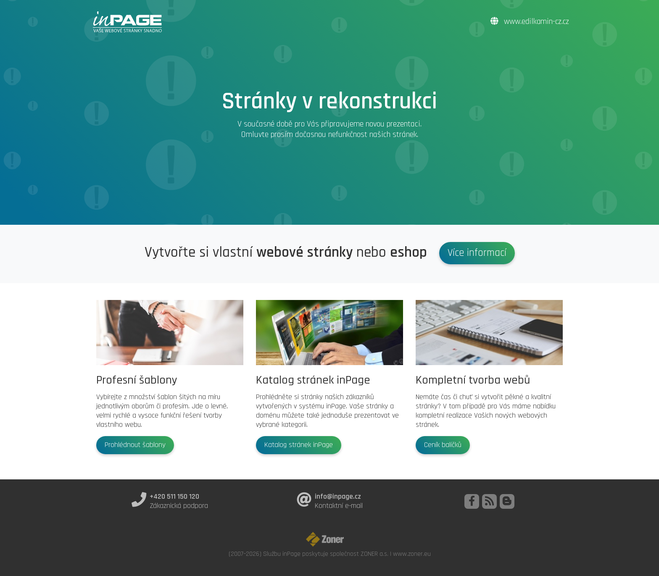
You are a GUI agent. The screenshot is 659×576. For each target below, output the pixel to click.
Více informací (477, 253)
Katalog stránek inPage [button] (298, 445)
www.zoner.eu (412, 554)
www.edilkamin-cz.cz (529, 21)
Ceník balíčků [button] (442, 445)
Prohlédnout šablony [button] (135, 445)
